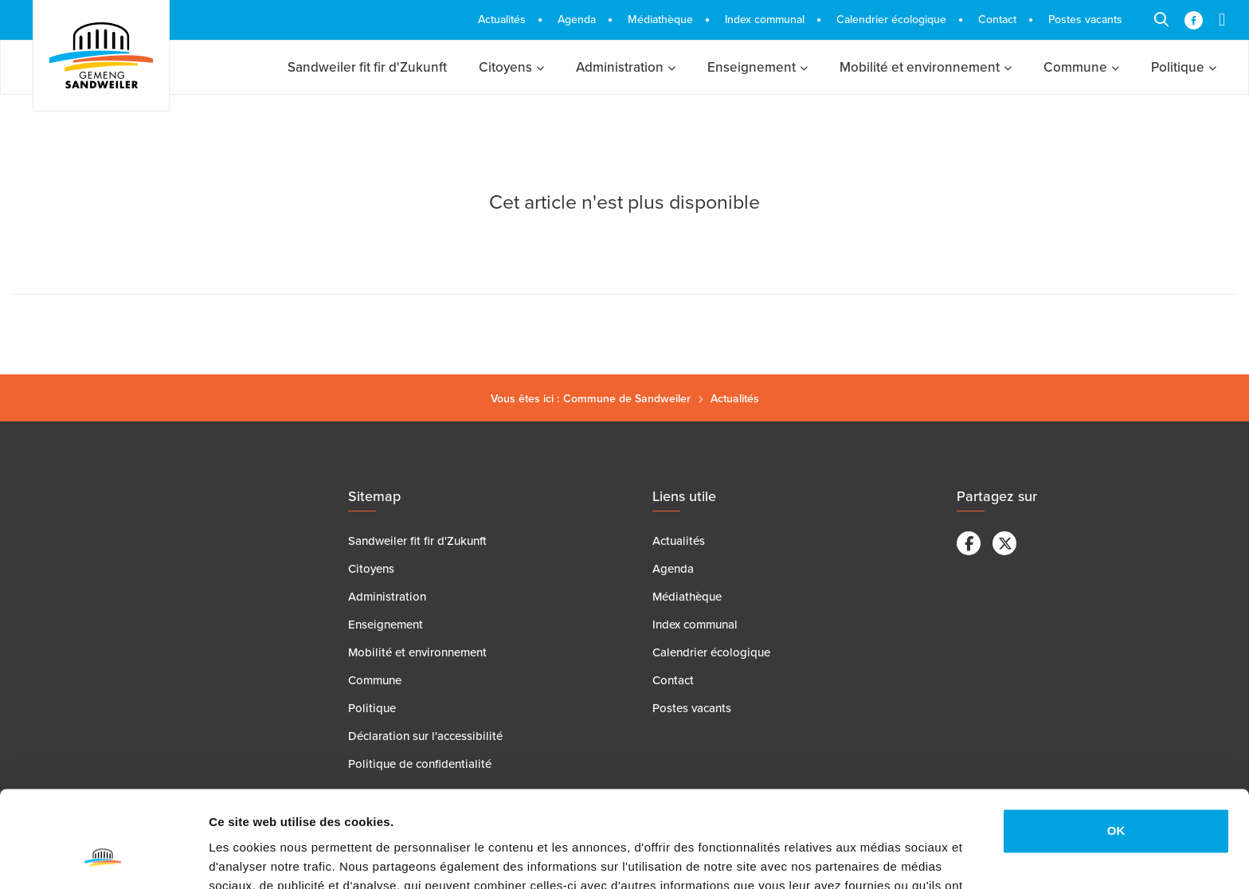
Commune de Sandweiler (627, 398)
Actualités (735, 398)
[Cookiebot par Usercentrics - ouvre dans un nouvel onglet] (103, 858)
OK (1116, 740)
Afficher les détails (262, 857)
